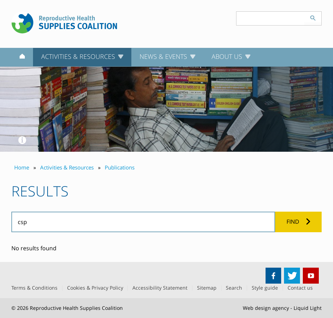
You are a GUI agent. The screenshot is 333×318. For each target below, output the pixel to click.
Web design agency (266, 308)
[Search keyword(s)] (270, 18)
